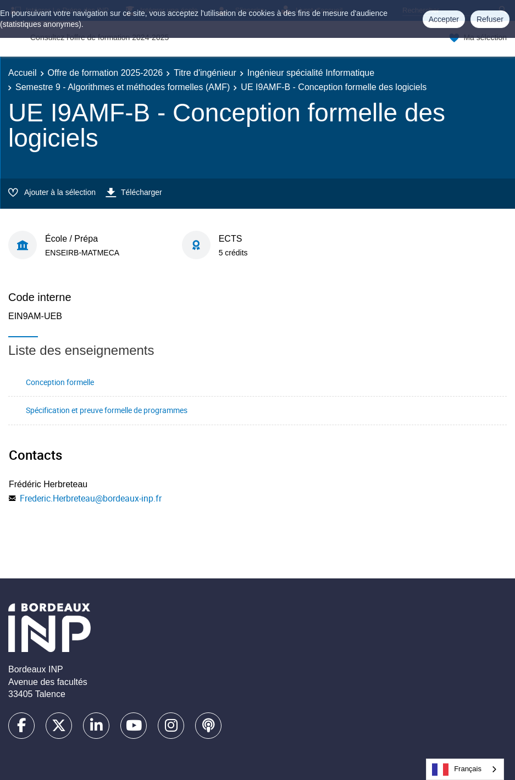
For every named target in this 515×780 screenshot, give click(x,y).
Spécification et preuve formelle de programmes (106, 410)
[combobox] (465, 769)
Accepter (444, 19)
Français (456, 769)
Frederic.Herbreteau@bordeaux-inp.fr (91, 498)
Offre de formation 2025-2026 (105, 72)
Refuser (490, 19)
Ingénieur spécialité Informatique (310, 72)
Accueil (22, 72)
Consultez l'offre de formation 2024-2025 (99, 37)
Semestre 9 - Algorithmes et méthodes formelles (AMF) (122, 87)
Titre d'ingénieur (205, 72)
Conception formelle (60, 382)
